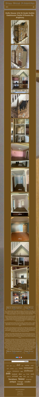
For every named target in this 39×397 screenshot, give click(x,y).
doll (18, 365)
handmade (14, 374)
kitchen (14, 365)
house (21, 379)
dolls (8, 373)
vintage (20, 382)
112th (32, 374)
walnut (27, 365)
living (24, 374)
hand (22, 371)
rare (22, 365)
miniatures (15, 371)
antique (13, 382)
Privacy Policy (20, 393)
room (21, 368)
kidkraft (9, 376)
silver (20, 374)
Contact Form (20, 391)
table (24, 376)
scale (20, 384)
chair (28, 376)
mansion (9, 371)
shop (20, 376)
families (16, 368)
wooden (27, 382)
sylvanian (12, 368)
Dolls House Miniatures (20, 389)
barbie (32, 376)
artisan (15, 376)
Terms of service (20, 394)
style (8, 368)
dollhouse (28, 370)
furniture (13, 379)
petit (10, 365)
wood (8, 365)
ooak (32, 365)
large (27, 374)
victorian (28, 379)
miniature (28, 368)
